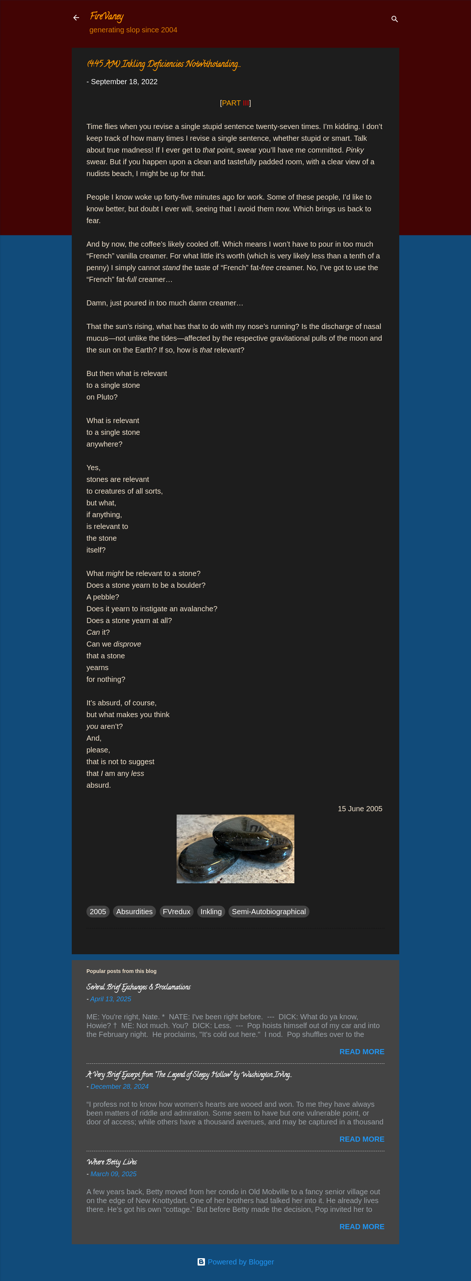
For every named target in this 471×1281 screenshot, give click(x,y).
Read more (362, 1052)
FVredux (177, 912)
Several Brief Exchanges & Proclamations (138, 988)
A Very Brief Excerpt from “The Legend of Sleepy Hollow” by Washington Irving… (188, 1075)
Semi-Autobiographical (269, 912)
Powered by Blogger (235, 1262)
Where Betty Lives (111, 1163)
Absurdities (134, 912)
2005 (98, 912)
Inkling (211, 912)
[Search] (394, 20)
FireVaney (106, 17)
